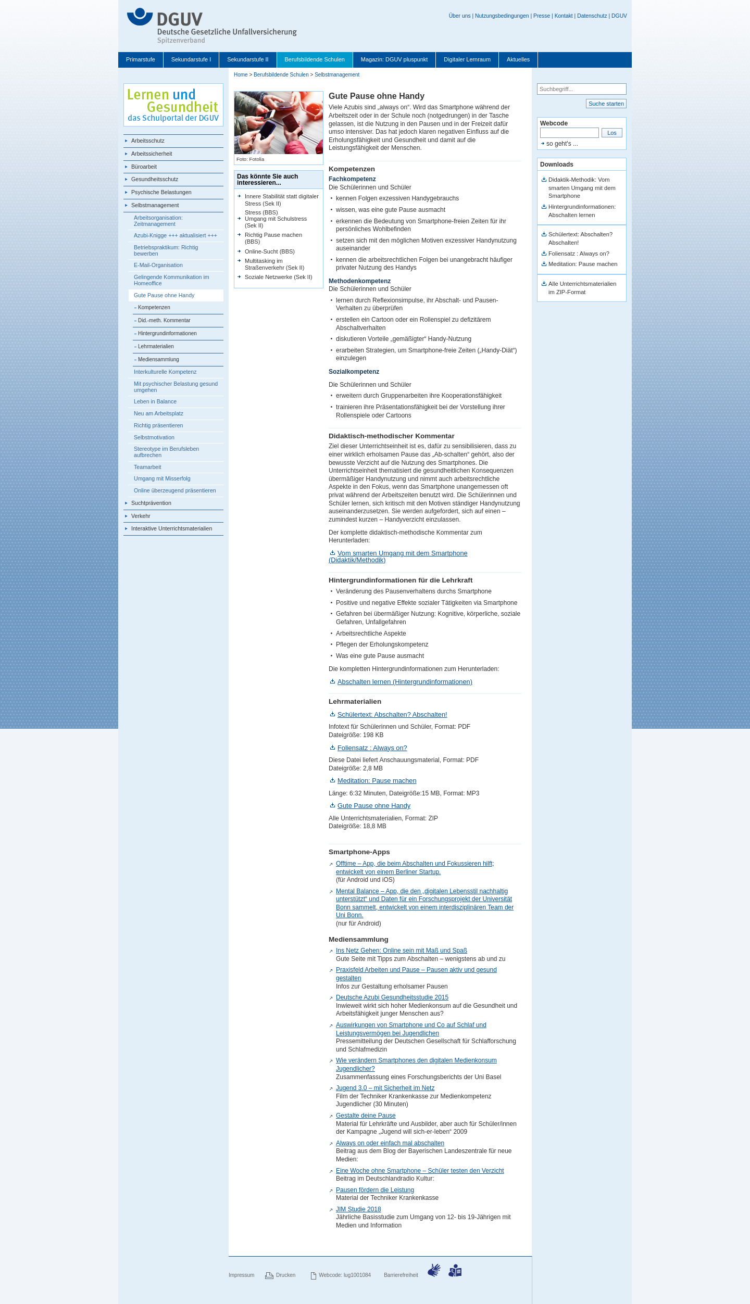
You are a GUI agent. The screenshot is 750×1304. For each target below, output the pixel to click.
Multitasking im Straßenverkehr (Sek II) (274, 264)
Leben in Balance (155, 401)
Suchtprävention (151, 503)
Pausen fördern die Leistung (375, 1190)
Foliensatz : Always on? (372, 748)
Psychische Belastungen (161, 192)
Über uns (460, 16)
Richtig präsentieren (158, 425)
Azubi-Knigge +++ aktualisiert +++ (175, 235)
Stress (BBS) (261, 212)
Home (241, 75)
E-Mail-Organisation (158, 265)
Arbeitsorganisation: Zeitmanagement (158, 220)
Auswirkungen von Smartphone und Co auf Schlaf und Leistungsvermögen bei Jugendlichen (411, 1029)
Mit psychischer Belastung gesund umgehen (176, 387)
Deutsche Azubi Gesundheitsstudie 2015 (392, 997)
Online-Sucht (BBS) (270, 251)
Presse (541, 16)
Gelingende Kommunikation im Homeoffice (171, 280)
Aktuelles (518, 59)
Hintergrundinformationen (167, 333)
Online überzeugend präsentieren (175, 490)
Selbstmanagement (155, 205)
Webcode (554, 123)
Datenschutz (592, 16)
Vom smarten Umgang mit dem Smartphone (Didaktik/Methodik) (398, 556)
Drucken (285, 1275)
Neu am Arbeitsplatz (158, 413)
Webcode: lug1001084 (345, 1275)
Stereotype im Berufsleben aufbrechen (166, 452)
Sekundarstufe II (247, 59)
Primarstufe (140, 59)
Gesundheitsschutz (154, 179)
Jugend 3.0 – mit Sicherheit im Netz (385, 1088)
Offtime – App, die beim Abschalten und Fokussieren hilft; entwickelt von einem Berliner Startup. (415, 868)
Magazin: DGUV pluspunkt (394, 59)
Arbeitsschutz (148, 140)
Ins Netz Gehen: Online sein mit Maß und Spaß (401, 950)
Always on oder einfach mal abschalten (390, 1143)
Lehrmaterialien (156, 346)
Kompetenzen (154, 307)
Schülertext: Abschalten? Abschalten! (392, 714)
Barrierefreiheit (401, 1275)
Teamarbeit (147, 467)
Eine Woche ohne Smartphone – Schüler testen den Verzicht (420, 1170)
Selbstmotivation (154, 437)
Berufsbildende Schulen (315, 59)
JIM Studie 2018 (358, 1209)
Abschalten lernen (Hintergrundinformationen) (405, 682)
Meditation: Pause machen (377, 780)
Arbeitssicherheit (151, 153)
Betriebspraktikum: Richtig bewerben (166, 250)
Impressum (241, 1275)
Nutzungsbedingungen (502, 16)
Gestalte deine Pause (366, 1115)
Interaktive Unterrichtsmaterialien (171, 528)
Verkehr (141, 516)
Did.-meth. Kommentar (164, 320)
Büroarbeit (144, 166)
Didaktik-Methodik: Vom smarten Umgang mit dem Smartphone (582, 187)
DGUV (619, 16)
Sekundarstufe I (191, 59)
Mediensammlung (158, 359)
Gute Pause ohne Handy (164, 295)
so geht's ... (562, 143)
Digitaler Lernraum (467, 59)
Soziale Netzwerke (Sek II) (278, 277)
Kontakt (564, 16)
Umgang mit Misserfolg (162, 478)
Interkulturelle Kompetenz (165, 372)
